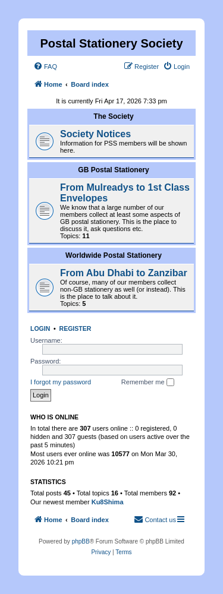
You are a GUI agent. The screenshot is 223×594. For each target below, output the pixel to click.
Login (40, 328)
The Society (113, 116)
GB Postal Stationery (113, 170)
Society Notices (95, 134)
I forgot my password (60, 382)
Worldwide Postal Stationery (113, 255)
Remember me (147, 382)
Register (75, 328)
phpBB (81, 541)
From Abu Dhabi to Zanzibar (123, 273)
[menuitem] (45, 66)
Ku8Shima (108, 501)
